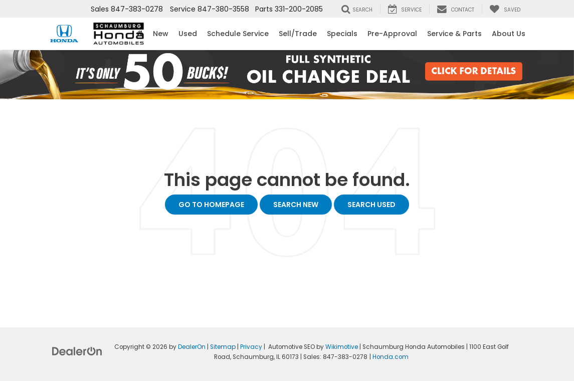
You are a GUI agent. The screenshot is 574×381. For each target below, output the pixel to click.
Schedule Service (238, 34)
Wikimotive (341, 347)
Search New (295, 205)
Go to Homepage (211, 205)
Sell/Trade (298, 34)
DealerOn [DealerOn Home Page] (192, 347)
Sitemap (223, 347)
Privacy (251, 347)
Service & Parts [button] (454, 34)
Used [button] (187, 34)
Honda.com (390, 357)
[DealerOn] (77, 351)
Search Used (371, 205)
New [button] (160, 34)
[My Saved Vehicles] (505, 9)
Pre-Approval (392, 34)
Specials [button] (342, 34)
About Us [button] (508, 34)
